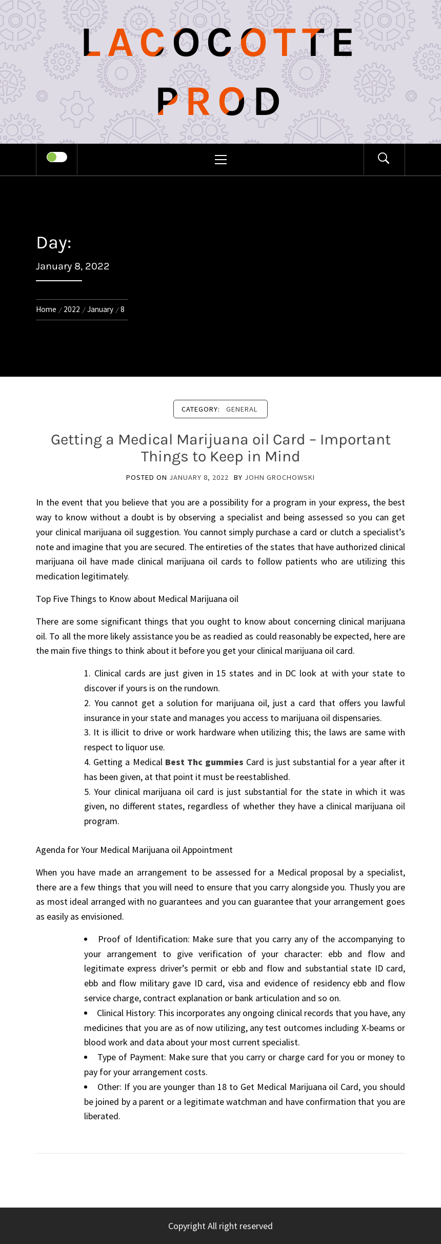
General (242, 409)
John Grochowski (280, 477)
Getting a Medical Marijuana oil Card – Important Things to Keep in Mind (221, 447)
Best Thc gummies (204, 762)
